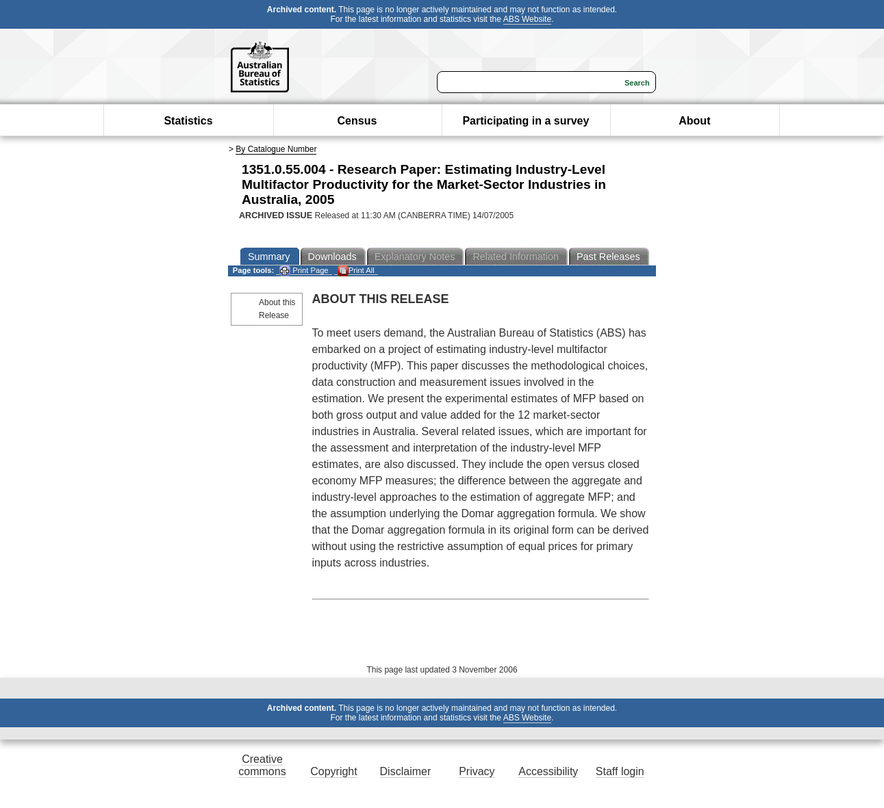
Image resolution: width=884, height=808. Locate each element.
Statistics (188, 121)
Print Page (303, 270)
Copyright (333, 771)
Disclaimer (405, 771)
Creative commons (262, 765)
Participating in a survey (525, 121)
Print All (356, 270)
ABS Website (527, 19)
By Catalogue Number (276, 149)
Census (357, 121)
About (694, 121)
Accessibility (548, 771)
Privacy (476, 771)
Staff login (620, 771)
